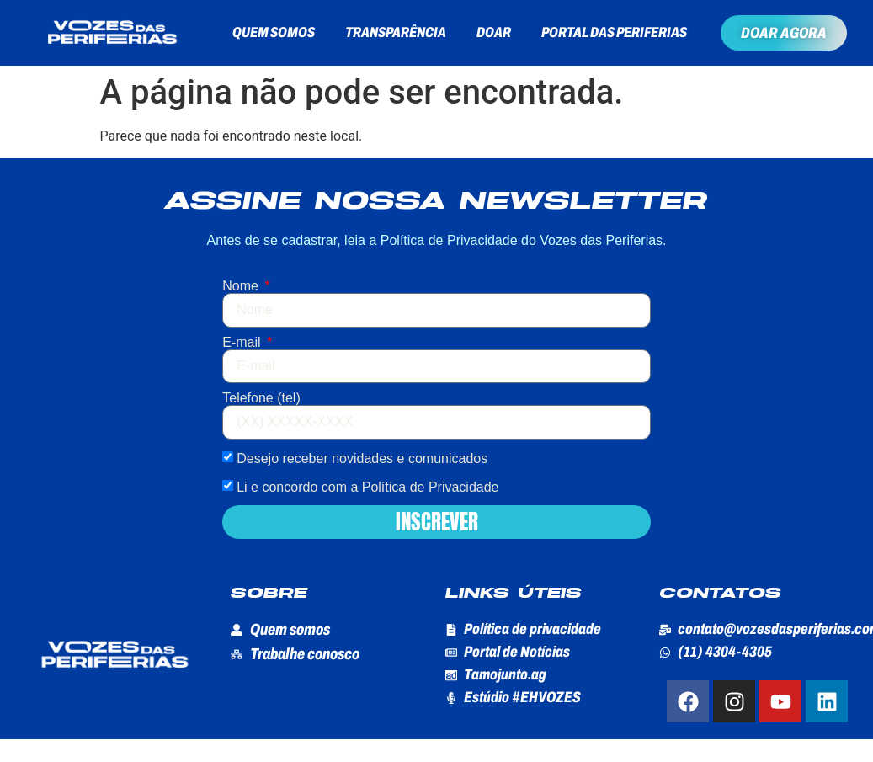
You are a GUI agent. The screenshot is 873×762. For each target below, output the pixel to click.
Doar (493, 32)
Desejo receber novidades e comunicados (362, 457)
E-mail (243, 342)
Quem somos (273, 32)
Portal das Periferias (614, 32)
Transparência (395, 32)
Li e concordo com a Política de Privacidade (367, 486)
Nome (242, 286)
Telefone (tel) (261, 398)
